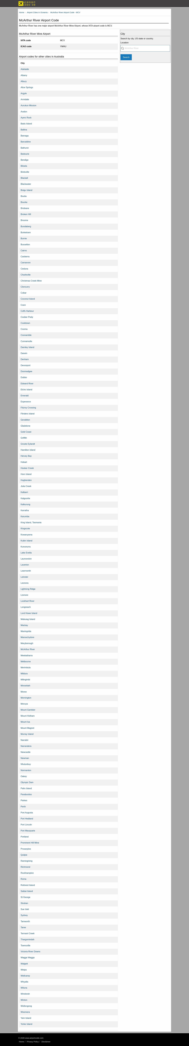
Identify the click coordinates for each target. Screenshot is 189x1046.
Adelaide (25, 69)
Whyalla (24, 982)
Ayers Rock (26, 117)
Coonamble (26, 335)
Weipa (24, 969)
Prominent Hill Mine (30, 842)
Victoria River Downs (30, 951)
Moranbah (25, 685)
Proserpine (26, 849)
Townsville (25, 945)
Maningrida (26, 631)
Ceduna (24, 268)
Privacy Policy (33, 1042)
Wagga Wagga (28, 957)
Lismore (24, 595)
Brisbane (25, 208)
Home (21, 1042)
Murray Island (27, 734)
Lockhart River (27, 601)
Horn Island (26, 474)
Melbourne (26, 661)
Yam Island (26, 1018)
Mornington (26, 698)
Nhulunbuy (26, 764)
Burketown (26, 232)
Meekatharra (27, 655)
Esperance (26, 401)
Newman (25, 758)
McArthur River (28, 649)
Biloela (24, 166)
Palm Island (26, 788)
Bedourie (25, 154)
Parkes (24, 800)
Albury (24, 81)
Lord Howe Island (29, 613)
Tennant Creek (27, 933)
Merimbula (26, 667)
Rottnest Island (28, 885)
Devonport (25, 365)
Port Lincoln (26, 824)
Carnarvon (26, 262)
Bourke (24, 202)
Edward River (27, 383)
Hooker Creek (27, 468)
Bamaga (24, 135)
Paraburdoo (26, 794)
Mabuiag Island (28, 619)
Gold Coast (26, 432)
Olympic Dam (27, 782)
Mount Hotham (28, 716)
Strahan (24, 903)
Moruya (24, 704)
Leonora (24, 583)
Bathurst (24, 148)
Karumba (25, 516)
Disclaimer (45, 1042)
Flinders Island (27, 413)
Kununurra (26, 546)
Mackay (24, 625)
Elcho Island (26, 389)
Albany (24, 75)
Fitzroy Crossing (28, 407)
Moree (24, 692)
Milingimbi (25, 679)
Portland (24, 836)
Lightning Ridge (28, 589)
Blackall (24, 178)
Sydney (24, 915)
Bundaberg (26, 226)
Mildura (24, 673)
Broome (24, 220)
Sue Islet (25, 909)
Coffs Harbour (27, 311)
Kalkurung (25, 504)
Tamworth (25, 921)
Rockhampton (27, 873)
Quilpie (24, 855)
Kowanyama (26, 534)
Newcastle (25, 752)
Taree (23, 927)
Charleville (26, 275)
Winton (24, 1000)
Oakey (24, 776)
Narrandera (26, 746)
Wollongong (26, 1006)
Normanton (26, 770)
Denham (25, 359)
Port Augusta (27, 812)
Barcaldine (26, 141)
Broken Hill (26, 214)
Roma (23, 879)
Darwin (24, 353)
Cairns (24, 250)
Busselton (25, 244)
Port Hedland (27, 818)
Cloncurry (25, 287)
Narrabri (24, 740)
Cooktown (25, 323)
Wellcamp (25, 976)
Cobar (23, 293)
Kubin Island (26, 540)
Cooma (24, 329)
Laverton (25, 565)
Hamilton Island (28, 450)
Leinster (24, 577)
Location (124, 42)
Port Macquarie (28, 830)
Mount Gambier (28, 710)
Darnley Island (27, 347)
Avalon (24, 111)
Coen (23, 305)
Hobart (24, 462)
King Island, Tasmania (31, 522)
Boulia (24, 196)
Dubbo (24, 377)
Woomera (25, 1012)
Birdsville (25, 172)
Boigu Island (26, 190)
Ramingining (26, 861)
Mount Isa (25, 722)
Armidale (25, 99)
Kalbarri (24, 492)
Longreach (26, 607)
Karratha (25, 510)
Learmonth (26, 571)
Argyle (24, 93)
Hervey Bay (26, 456)
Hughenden (26, 480)
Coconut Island (28, 299)
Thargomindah (27, 939)
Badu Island (26, 123)
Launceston (26, 559)
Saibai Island (27, 891)
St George (25, 897)
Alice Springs (27, 87)
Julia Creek (26, 486)
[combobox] (145, 48)
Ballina (24, 129)
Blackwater (26, 184)
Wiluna (24, 988)
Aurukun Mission (28, 105)
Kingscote (25, 528)
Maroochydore (27, 637)
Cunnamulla (26, 341)
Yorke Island (26, 1024)
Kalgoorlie (25, 498)
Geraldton (25, 420)
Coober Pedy (27, 317)
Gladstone (25, 426)
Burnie (24, 238)
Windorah (25, 994)
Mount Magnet (27, 728)
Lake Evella (26, 552)
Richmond (25, 867)
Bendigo (24, 160)
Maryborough (27, 643)
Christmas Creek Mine (31, 281)
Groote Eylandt (28, 444)
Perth (23, 806)
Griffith (24, 438)
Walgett (24, 963)
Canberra (25, 256)
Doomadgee (26, 371)
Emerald (24, 395)
